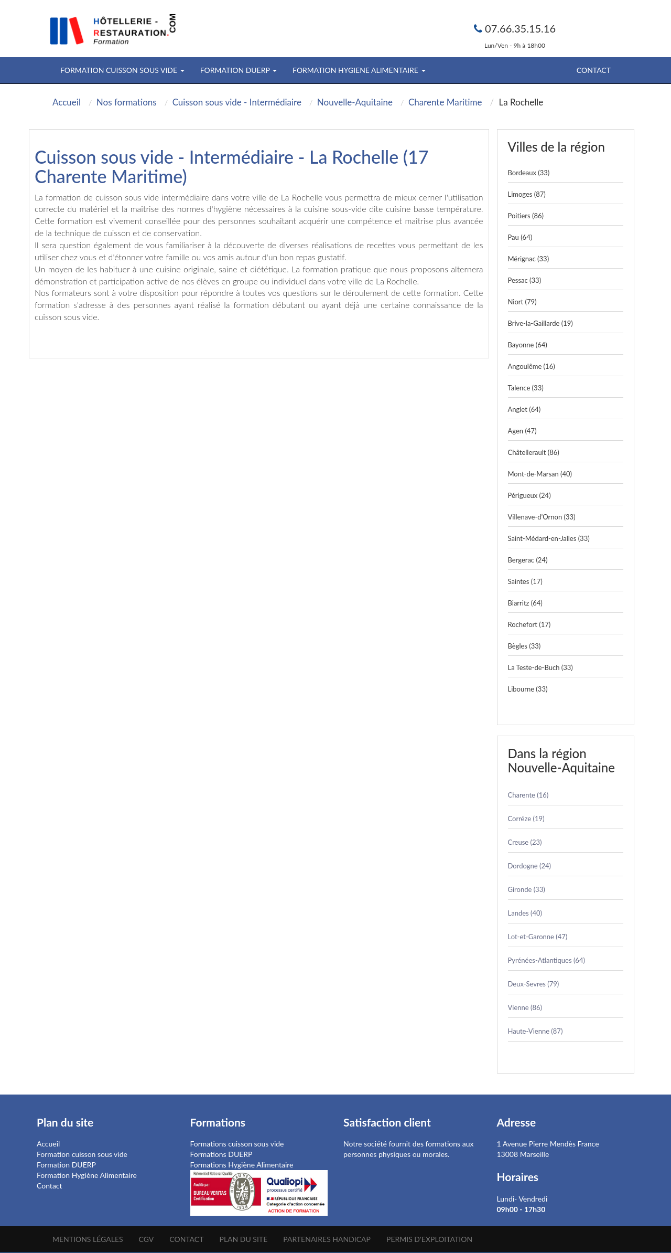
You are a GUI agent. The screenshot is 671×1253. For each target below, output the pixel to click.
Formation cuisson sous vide (82, 1154)
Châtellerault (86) (533, 452)
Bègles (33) (524, 646)
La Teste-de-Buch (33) (540, 667)
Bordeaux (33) (529, 172)
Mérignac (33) (528, 258)
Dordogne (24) (529, 866)
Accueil (48, 1143)
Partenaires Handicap (327, 1239)
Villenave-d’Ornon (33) (542, 517)
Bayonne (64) (527, 345)
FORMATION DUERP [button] (238, 70)
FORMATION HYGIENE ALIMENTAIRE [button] (359, 70)
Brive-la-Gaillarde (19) (540, 323)
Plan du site (243, 1239)
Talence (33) (526, 388)
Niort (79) (522, 302)
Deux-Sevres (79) (533, 984)
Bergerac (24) (528, 560)
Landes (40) (525, 913)
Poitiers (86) (526, 215)
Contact (594, 70)
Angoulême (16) (531, 366)
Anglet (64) (524, 409)
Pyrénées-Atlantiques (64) (546, 960)
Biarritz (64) (525, 603)
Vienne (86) (525, 1007)
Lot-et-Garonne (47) (538, 936)
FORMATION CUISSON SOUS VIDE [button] (122, 70)
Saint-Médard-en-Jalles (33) (549, 538)
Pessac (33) (525, 280)
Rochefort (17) (529, 624)
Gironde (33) (526, 889)
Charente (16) (528, 795)
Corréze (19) (526, 818)
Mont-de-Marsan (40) (540, 474)
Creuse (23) (525, 842)
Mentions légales (87, 1239)
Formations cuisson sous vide (237, 1143)
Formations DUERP (221, 1154)
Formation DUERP (66, 1164)
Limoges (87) (527, 194)
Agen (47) (522, 431)
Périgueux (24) (529, 495)
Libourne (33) (528, 689)
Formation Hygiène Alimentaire (87, 1175)
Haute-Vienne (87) (535, 1031)
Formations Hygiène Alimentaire (242, 1164)
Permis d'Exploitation (429, 1239)
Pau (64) (520, 237)
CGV (146, 1239)
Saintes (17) (525, 581)
